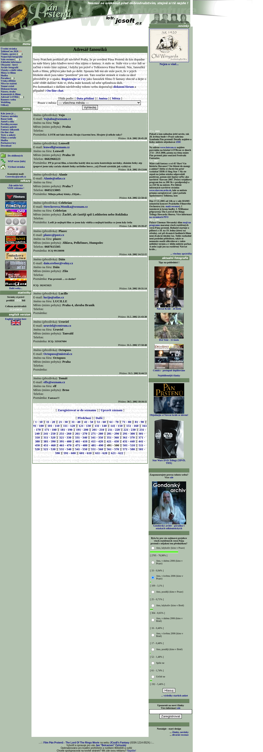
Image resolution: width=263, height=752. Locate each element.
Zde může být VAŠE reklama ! (15, 186)
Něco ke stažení (9, 83)
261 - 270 (81, 433)
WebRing (5, 102)
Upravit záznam (111, 410)
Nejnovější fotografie (11, 56)
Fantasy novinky (9, 116)
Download (6, 145)
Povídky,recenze (9, 124)
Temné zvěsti (7, 86)
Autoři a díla (7, 121)
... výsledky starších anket (174, 695)
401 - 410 (81, 441)
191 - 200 (82, 429)
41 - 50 (88, 422)
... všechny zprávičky (181, 253)
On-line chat (7, 132)
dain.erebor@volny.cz (58, 263)
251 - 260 (65, 433)
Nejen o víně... (169, 62)
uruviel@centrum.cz (57, 325)
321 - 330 (65, 437)
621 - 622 (117, 453)
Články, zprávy (9, 54)
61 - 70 (114, 422)
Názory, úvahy (8, 91)
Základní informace (11, 62)
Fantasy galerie (9, 127)
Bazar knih (6, 118)
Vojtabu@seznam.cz (57, 119)
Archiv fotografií (9, 67)
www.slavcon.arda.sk (160, 190)
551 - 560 (97, 449)
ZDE (178, 142)
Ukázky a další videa (11, 70)
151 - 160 (132, 426)
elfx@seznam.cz (54, 382)
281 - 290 (113, 433)
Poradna (5, 78)
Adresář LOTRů (9, 97)
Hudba (4, 75)
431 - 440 (128, 441)
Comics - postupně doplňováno (169, 369)
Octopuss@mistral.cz (57, 354)
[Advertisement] (90, 34)
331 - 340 (81, 437)
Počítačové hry (8, 143)
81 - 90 (139, 422)
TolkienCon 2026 (11, 51)
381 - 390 (49, 441)
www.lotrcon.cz (168, 147)
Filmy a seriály (8, 137)
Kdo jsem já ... (8, 113)
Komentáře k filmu (11, 94)
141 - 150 (116, 426)
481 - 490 (97, 445)
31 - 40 (76, 422)
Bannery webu (8, 99)
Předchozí (84, 418)
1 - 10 (38, 422)
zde (171, 477)
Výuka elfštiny (8, 80)
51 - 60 (101, 422)
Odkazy (5, 105)
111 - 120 (69, 426)
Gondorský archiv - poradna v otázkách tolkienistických (169, 526)
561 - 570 (113, 449)
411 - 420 (97, 441)
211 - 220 (114, 429)
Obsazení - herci (9, 64)
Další (99, 418)
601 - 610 (85, 453)
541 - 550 (81, 449)
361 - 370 (128, 437)
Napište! (131, 750)
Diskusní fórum (9, 89)
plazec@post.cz (53, 235)
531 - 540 (65, 449)
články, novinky (180, 732)
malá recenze (172, 206)
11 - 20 (50, 422)
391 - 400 (65, 441)
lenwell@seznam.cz (56, 147)
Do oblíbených (15, 155)
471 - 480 (81, 445)
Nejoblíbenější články (169, 375)
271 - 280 (97, 433)
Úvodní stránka (9, 48)
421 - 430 (113, 441)
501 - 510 (129, 445)
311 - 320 (49, 437)
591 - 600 (69, 453)
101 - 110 (54, 426)
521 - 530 (49, 449)
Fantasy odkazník (10, 129)
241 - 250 (49, 433)
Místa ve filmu (8, 72)
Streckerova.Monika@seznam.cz (65, 206)
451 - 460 (49, 445)
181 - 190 (66, 429)
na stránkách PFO (158, 217)
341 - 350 (97, 437)
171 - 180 (50, 429)
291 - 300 (129, 433)
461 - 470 (65, 445)
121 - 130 (85, 426)
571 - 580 (129, 449)
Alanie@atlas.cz (54, 178)
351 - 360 (113, 437)
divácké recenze (180, 734)
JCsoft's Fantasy (120, 742)
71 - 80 (126, 422)
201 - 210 (98, 429)
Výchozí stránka (16, 167)
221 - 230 (129, 429)
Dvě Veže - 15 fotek (169, 338)
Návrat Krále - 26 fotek (169, 307)
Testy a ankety (8, 135)
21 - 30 (63, 422)
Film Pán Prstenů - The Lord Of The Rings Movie (71, 742)
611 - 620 (101, 453)
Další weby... (15, 288)
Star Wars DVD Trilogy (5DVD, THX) (169, 460)
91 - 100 (38, 426)
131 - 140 (100, 426)
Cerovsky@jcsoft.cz (15, 176)
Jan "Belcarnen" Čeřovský (111, 745)
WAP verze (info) (17, 161)
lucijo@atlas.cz (53, 297)
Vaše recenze (7, 59)
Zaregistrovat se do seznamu (77, 410)
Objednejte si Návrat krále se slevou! (169, 413)
